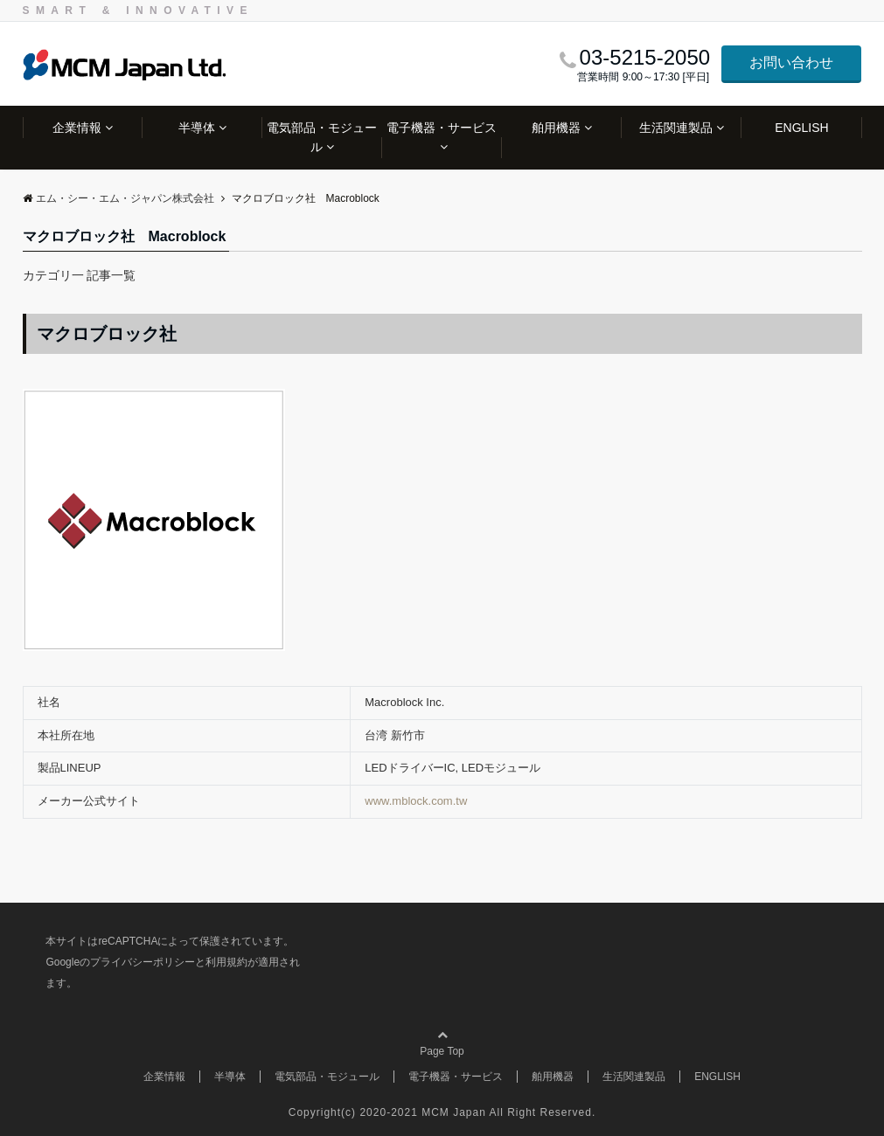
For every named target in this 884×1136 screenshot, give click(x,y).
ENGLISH (801, 128)
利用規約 (226, 962)
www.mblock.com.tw (416, 800)
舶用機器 (556, 128)
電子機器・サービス (441, 128)
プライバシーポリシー (142, 962)
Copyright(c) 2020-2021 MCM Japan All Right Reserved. (442, 1112)
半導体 (196, 128)
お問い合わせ (791, 62)
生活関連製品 (676, 128)
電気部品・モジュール (322, 137)
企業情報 (76, 128)
